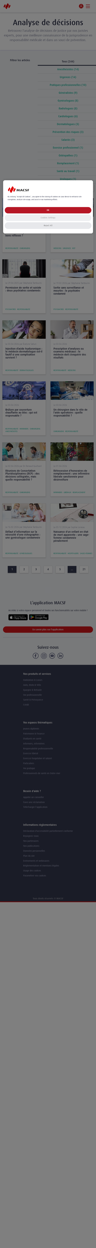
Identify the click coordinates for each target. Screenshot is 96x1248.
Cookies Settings (48, 218)
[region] (48, 206)
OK (48, 210)
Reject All (48, 225)
